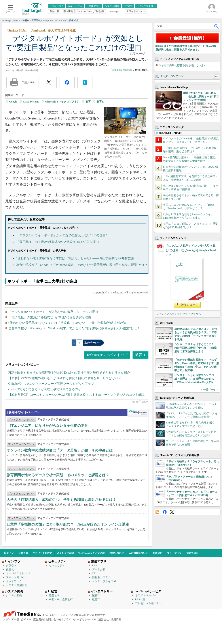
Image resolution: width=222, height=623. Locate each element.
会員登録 (23, 553)
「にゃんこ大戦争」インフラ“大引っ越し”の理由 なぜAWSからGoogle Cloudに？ (190, 250)
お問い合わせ (116, 553)
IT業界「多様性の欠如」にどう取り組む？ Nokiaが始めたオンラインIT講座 (68, 524)
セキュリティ (57, 565)
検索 (216, 26)
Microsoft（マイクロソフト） (62, 101)
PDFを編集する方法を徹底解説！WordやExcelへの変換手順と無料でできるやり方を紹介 (69, 372)
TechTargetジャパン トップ (107, 355)
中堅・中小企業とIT (61, 599)
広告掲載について (138, 553)
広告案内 (38, 619)
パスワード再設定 (42, 553)
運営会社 (103, 619)
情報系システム (101, 577)
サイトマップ (174, 553)
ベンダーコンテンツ (172, 76)
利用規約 (157, 553)
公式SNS (26, 619)
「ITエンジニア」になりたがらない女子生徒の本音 (47, 425)
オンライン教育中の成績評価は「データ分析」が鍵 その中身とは (60, 450)
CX (94, 573)
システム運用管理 (16, 585)
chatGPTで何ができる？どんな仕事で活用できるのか (44, 389)
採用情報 (116, 619)
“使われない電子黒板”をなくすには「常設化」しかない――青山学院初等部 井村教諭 (75, 258)
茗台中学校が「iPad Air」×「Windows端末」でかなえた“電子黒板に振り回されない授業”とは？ (82, 265)
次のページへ (92, 342)
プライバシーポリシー (76, 619)
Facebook (165, 512)
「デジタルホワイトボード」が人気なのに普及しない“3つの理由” (61, 235)
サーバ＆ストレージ (18, 573)
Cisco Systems (31, 101)
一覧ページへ (211, 389)
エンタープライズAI (104, 581)
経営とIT (54, 595)
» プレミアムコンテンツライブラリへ (179, 313)
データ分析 (98, 569)
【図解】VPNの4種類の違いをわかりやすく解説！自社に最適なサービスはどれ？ (64, 378)
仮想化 (10, 569)
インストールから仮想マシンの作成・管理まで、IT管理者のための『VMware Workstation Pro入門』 (194, 379)
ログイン (9, 553)
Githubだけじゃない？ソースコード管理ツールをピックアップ (51, 383)
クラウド (11, 565)
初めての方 (192, 553)
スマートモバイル (16, 577)
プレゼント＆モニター (148, 603)
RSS (157, 512)
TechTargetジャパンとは (91, 553)
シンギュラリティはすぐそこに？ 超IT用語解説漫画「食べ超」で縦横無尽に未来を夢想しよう (195, 348)
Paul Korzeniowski (122, 69)
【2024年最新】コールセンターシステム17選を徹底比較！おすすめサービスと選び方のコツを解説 (76, 394)
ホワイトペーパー (145, 595)
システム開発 (14, 595)
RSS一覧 (140, 599)
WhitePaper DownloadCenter (137, 413)
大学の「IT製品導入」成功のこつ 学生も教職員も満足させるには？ (61, 500)
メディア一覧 (11, 619)
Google (13, 101)
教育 (88, 101)
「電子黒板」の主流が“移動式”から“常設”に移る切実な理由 (57, 242)
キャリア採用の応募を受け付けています (182, 65)
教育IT (101, 101)
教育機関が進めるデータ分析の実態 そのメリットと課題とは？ (58, 475)
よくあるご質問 (65, 553)
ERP (94, 565)
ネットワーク (14, 581)
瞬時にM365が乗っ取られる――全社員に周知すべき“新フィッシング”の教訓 (201, 96)
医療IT (96, 595)
